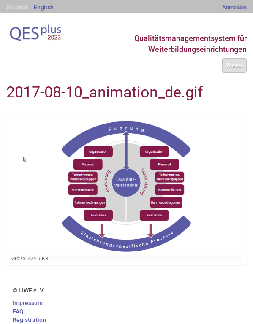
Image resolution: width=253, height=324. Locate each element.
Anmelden (234, 7)
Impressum (28, 303)
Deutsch (17, 7)
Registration (29, 319)
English (44, 7)
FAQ (18, 311)
